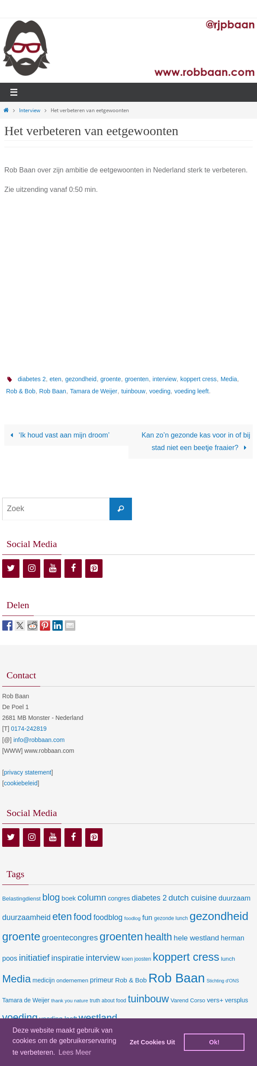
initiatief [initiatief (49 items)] (34, 957)
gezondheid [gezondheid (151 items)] (219, 916)
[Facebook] (73, 568)
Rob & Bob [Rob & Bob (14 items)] (131, 980)
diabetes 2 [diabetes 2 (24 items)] (149, 898)
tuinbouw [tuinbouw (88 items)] (148, 998)
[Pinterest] (94, 568)
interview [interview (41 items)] (103, 957)
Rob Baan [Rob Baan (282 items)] (176, 978)
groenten (136, 379)
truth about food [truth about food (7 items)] (108, 1001)
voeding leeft (191, 391)
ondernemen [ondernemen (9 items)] (72, 980)
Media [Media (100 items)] (16, 979)
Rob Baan (52, 391)
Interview (29, 110)
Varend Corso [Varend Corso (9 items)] (187, 1000)
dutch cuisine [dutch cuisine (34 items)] (192, 897)
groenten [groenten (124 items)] (121, 936)
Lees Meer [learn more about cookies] (74, 1052)
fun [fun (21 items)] (147, 918)
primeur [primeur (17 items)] (101, 980)
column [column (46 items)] (91, 897)
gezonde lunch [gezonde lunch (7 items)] (171, 918)
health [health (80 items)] (158, 937)
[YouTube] (52, 568)
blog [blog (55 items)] (51, 897)
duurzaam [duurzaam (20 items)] (234, 898)
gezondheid (80, 379)
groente (110, 379)
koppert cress (198, 379)
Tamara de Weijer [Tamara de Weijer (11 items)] (25, 1000)
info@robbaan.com (39, 739)
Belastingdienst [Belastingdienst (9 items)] (21, 898)
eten (55, 379)
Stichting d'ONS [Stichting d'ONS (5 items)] (222, 980)
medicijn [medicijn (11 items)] (43, 980)
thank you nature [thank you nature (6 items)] (69, 1000)
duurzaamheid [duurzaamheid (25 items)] (26, 917)
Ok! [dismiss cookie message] (214, 1042)
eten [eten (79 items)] (62, 916)
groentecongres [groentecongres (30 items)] (70, 937)
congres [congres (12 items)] (119, 898)
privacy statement (27, 772)
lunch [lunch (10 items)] (228, 959)
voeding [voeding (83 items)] (20, 1017)
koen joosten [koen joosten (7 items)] (136, 959)
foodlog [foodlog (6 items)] (132, 918)
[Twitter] (10, 568)
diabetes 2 (32, 379)
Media (229, 379)
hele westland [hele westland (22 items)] (196, 937)
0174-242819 (29, 728)
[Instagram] (31, 568)
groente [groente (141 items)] (21, 936)
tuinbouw (133, 391)
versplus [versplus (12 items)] (236, 1000)
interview (165, 379)
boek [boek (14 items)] (68, 898)
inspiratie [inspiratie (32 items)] (67, 957)
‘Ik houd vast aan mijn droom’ (58, 435)
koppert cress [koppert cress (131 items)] (186, 957)
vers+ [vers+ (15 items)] (215, 1000)
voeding (159, 391)
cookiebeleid (21, 783)
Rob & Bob (20, 391)
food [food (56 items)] (83, 916)
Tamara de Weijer (93, 391)
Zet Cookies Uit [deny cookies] (152, 1042)
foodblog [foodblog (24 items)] (107, 917)
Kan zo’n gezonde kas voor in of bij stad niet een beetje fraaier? (195, 441)
